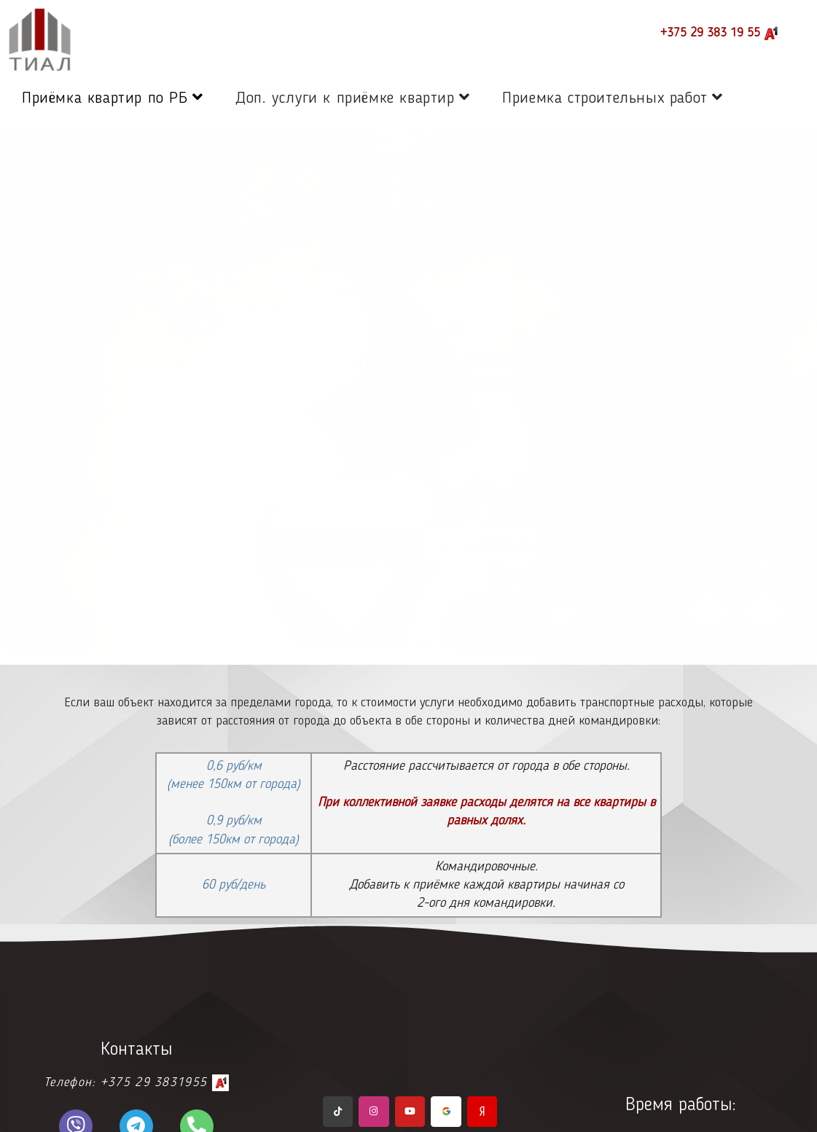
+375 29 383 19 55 (720, 33)
